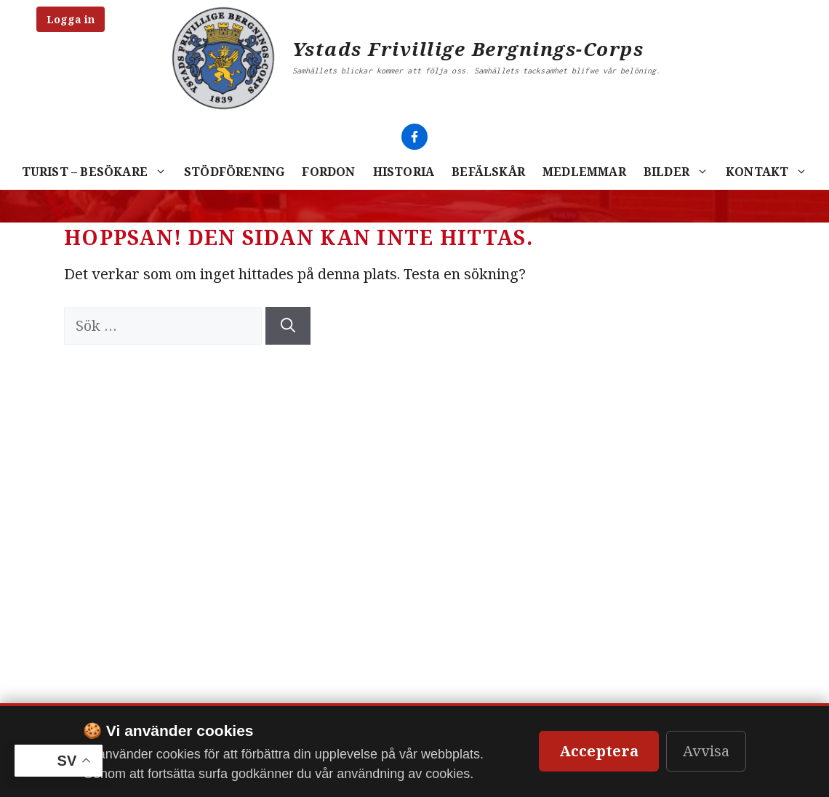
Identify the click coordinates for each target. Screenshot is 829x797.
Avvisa (706, 751)
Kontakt (771, 171)
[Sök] (288, 326)
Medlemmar (584, 172)
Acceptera (598, 751)
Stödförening (234, 172)
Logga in (71, 19)
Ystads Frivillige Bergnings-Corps (468, 49)
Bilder (680, 171)
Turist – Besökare (98, 171)
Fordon (328, 172)
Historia (404, 172)
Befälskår (488, 172)
